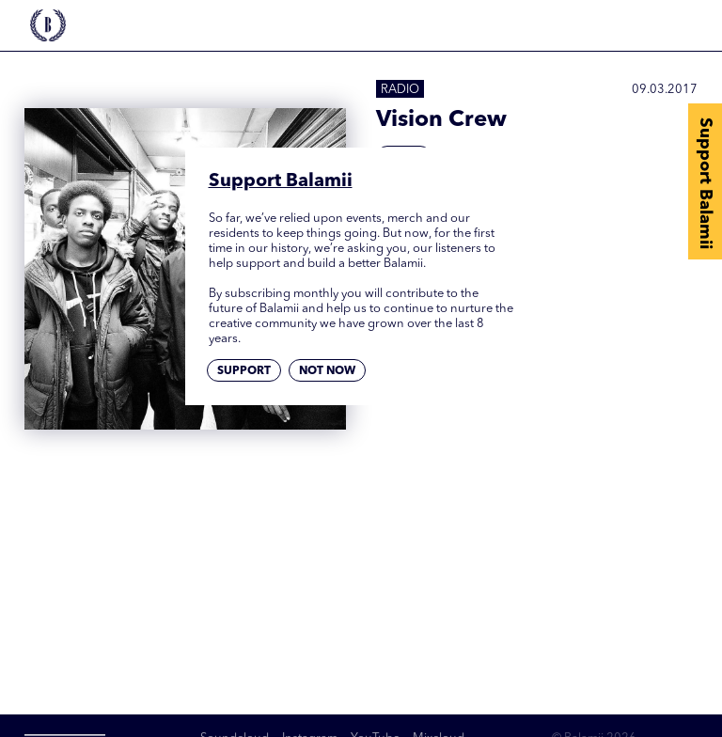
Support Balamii (705, 183)
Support (244, 371)
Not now (327, 371)
